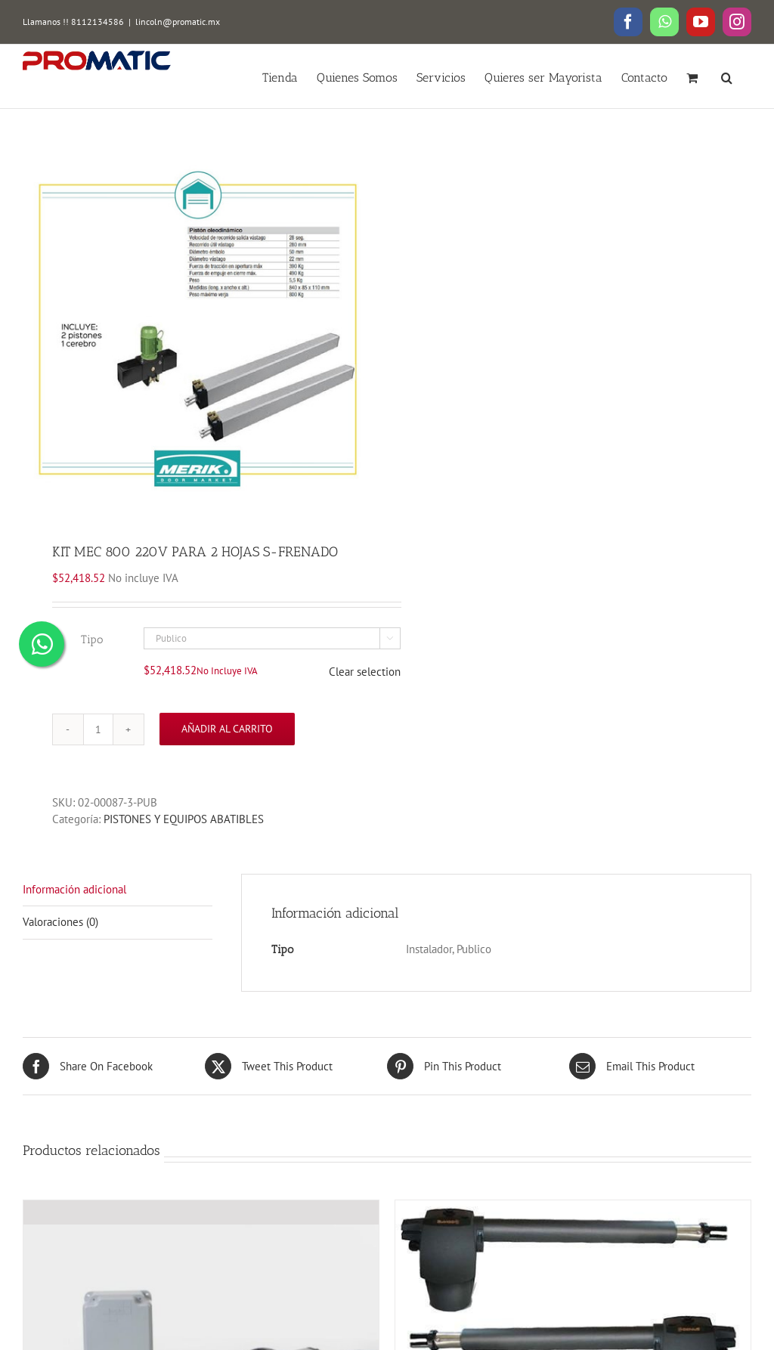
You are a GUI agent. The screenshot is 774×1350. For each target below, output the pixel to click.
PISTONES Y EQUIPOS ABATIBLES (184, 819)
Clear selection (365, 671)
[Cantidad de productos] (98, 729)
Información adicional (74, 889)
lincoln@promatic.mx (177, 21)
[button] (726, 76)
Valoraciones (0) (60, 922)
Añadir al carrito (227, 728)
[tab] (117, 890)
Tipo (92, 639)
